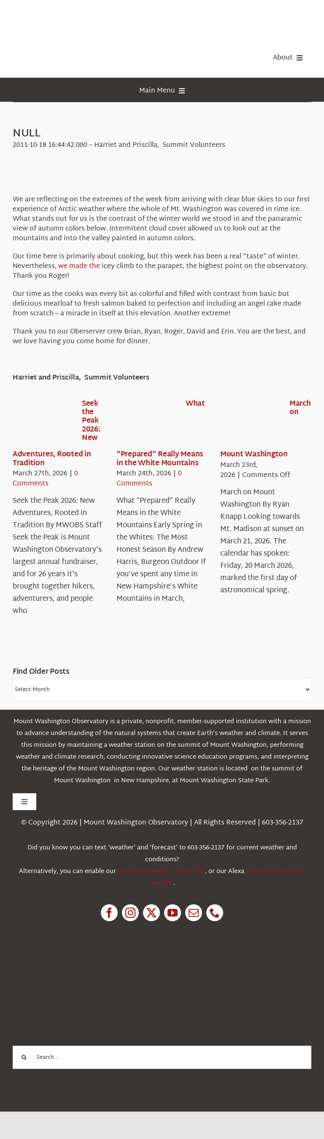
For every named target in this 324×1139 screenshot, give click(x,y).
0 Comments (45, 479)
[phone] (214, 912)
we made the (79, 266)
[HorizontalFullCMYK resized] (76, 16)
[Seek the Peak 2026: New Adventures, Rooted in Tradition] (43, 424)
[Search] (24, 1057)
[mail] (193, 912)
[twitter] (151, 912)
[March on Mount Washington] (250, 424)
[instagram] (130, 912)
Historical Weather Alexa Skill (161, 871)
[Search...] (162, 1057)
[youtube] (172, 912)
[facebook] (109, 912)
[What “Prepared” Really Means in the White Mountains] (146, 424)
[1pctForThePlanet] (76, 968)
